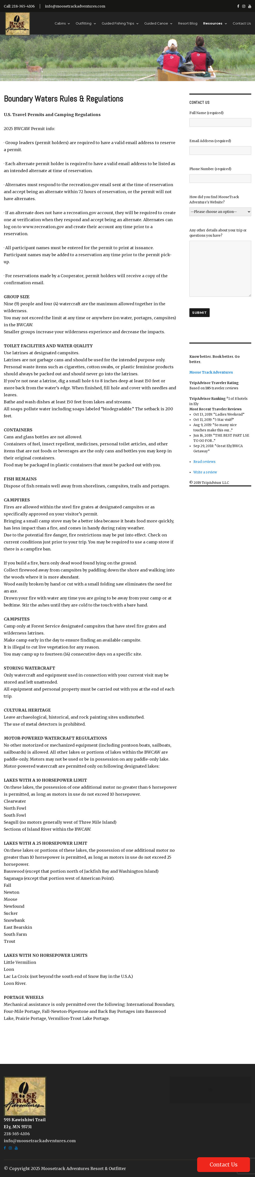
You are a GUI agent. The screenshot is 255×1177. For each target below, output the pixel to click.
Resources (212, 23)
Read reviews (204, 462)
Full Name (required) (220, 119)
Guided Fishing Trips (118, 23)
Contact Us (242, 23)
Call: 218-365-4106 (19, 6)
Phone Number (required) (220, 175)
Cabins (60, 23)
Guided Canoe (156, 23)
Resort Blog (187, 23)
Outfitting (83, 23)
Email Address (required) (220, 147)
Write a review (205, 472)
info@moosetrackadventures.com (75, 6)
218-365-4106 (17, 1133)
